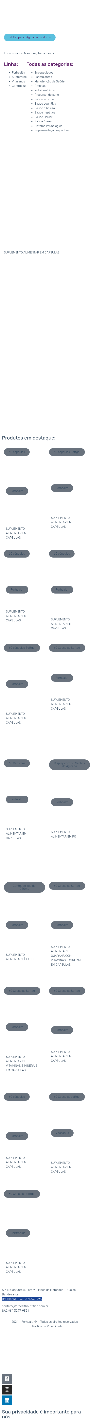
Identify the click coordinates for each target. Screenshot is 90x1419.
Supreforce (19, 77)
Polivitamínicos (45, 90)
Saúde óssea (43, 121)
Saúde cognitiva (45, 103)
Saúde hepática (45, 112)
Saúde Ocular (43, 117)
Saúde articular (45, 99)
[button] (30, 37)
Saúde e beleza (45, 108)
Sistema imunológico (49, 126)
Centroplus (19, 86)
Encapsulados (13, 53)
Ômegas (40, 86)
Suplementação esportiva (52, 130)
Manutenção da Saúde (39, 53)
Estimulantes (43, 77)
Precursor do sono (47, 94)
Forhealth (18, 72)
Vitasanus (18, 81)
